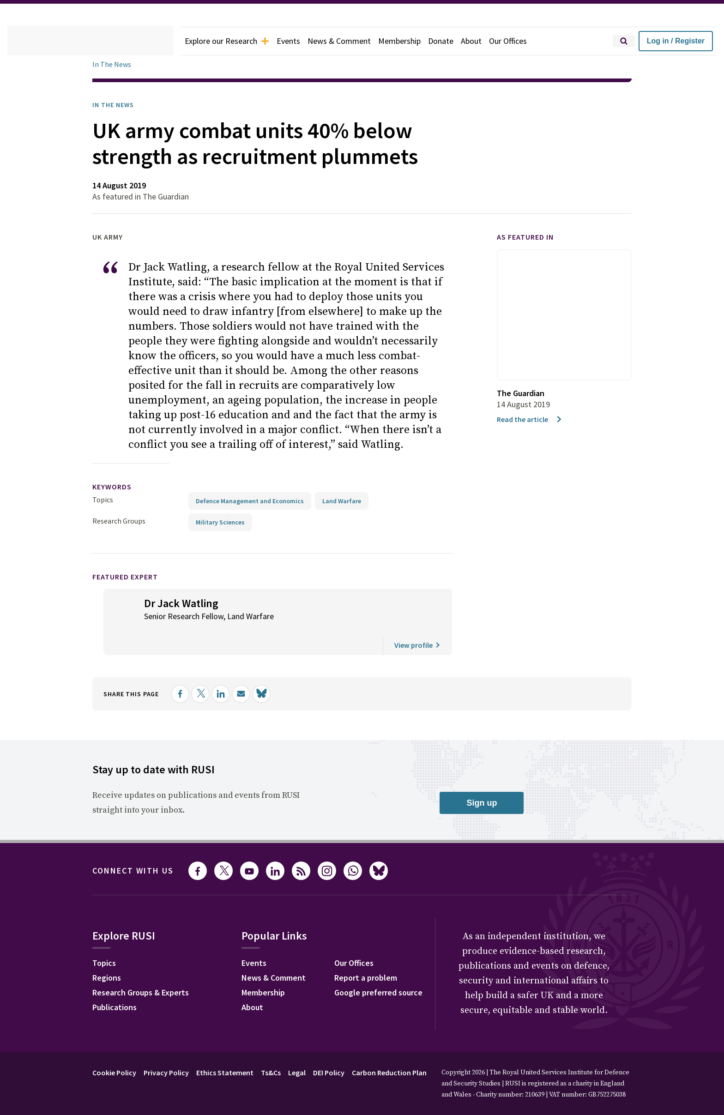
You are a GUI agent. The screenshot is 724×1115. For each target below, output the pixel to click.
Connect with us (138, 856)
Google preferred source (390, 978)
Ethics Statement (235, 1057)
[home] (90, 41)
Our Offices (529, 41)
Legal (313, 1057)
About (490, 41)
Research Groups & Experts (147, 978)
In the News (116, 104)
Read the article (532, 419)
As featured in (531, 237)
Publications (117, 993)
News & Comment (350, 41)
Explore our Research (231, 41)
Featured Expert (131, 562)
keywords (115, 472)
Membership (414, 41)
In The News (113, 64)
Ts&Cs (284, 1057)
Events (297, 41)
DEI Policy (348, 1057)
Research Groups (121, 506)
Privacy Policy (173, 1057)
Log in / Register (676, 41)
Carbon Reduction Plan (414, 1057)
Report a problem (376, 964)
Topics (102, 484)
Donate (458, 41)
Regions (108, 964)
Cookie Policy (116, 1057)
